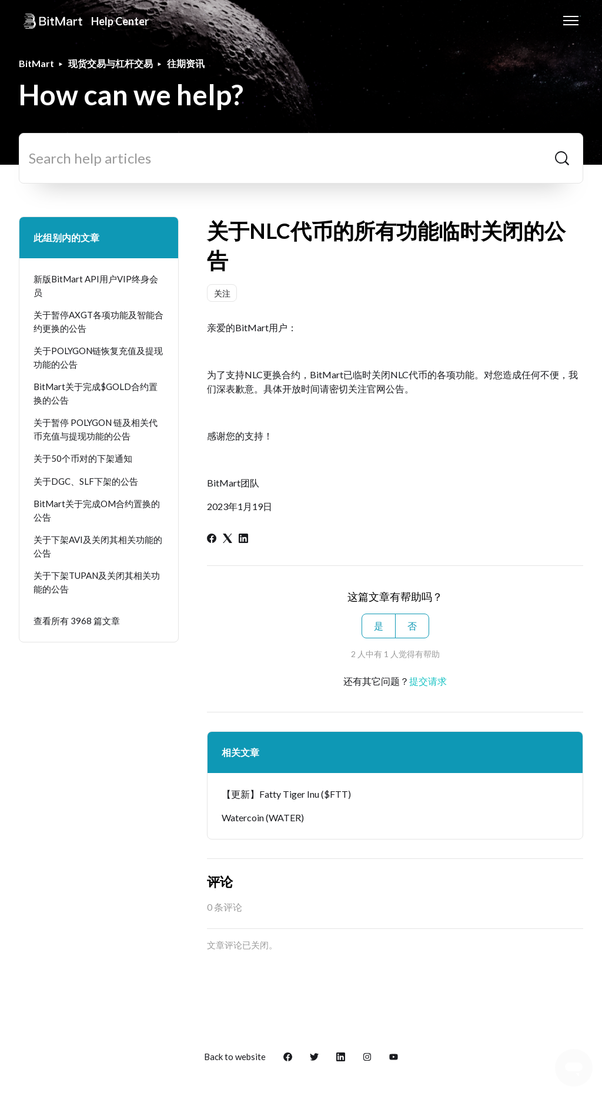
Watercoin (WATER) (263, 817)
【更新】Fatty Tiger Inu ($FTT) (286, 793)
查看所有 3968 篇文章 (77, 620)
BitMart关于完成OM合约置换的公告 (97, 510)
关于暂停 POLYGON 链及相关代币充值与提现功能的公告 (96, 429)
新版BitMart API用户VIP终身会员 (96, 286)
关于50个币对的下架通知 (83, 458)
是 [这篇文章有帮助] (378, 625)
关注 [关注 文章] (222, 293)
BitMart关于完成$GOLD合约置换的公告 (96, 393)
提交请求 (428, 681)
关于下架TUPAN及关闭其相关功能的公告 (97, 582)
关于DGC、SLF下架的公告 (86, 481)
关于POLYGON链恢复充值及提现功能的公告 (98, 357)
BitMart (36, 63)
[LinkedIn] (243, 539)
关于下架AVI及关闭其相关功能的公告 (98, 546)
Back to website (235, 1056)
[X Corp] (227, 539)
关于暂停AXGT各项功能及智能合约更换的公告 (98, 321)
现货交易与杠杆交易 (110, 63)
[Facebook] (211, 539)
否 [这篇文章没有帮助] (412, 625)
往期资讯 (186, 63)
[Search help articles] (301, 158)
